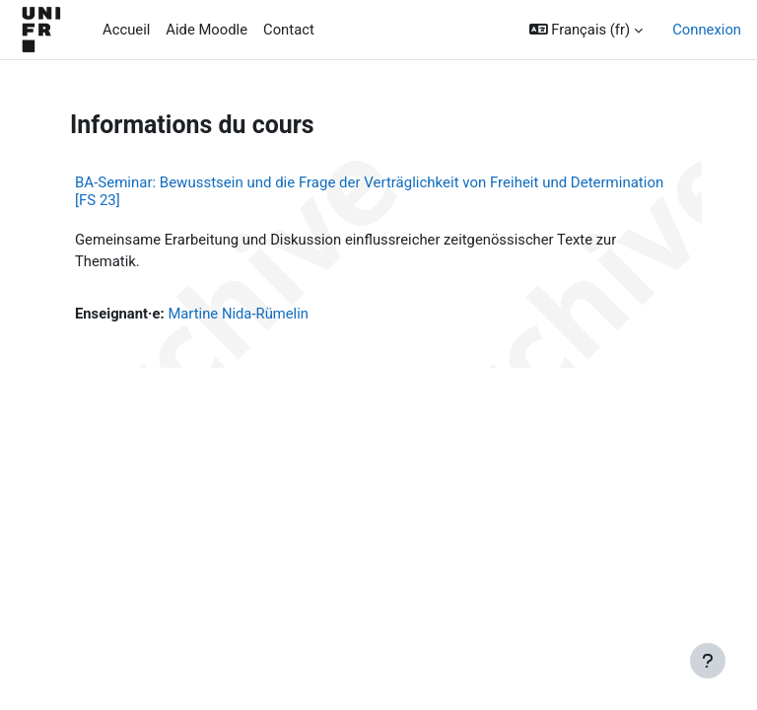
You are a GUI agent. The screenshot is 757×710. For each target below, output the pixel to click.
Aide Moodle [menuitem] (206, 29)
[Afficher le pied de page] (707, 660)
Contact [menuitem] (288, 29)
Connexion (706, 29)
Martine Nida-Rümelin (238, 313)
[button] (586, 29)
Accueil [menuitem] (126, 29)
